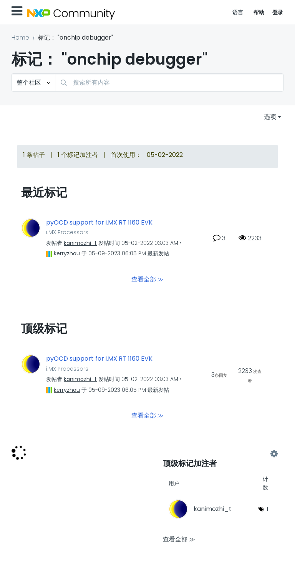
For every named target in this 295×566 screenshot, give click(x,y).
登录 (277, 12)
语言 (238, 12)
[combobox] (169, 82)
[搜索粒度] (33, 82)
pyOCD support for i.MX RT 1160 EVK (99, 222)
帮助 (259, 12)
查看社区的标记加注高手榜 (218, 454)
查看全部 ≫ (147, 279)
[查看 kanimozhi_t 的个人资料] (80, 243)
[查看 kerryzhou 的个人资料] (67, 253)
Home (20, 37)
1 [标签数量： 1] (267, 508)
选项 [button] (270, 116)
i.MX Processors (67, 232)
